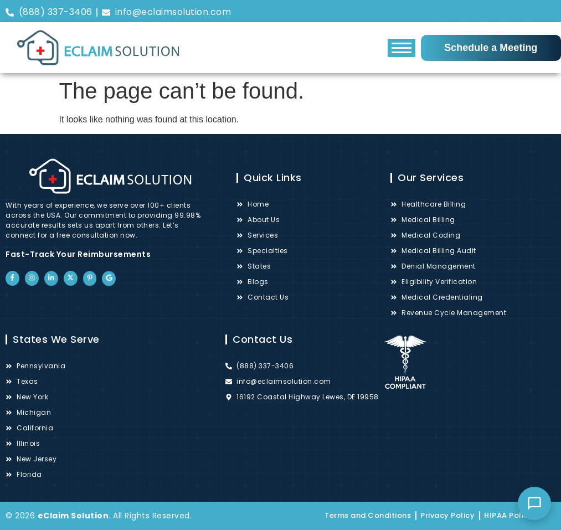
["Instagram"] (463, 12)
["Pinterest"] (526, 14)
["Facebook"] (442, 12)
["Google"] (547, 16)
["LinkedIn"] (484, 14)
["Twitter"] (505, 12)
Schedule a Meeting (490, 47)
